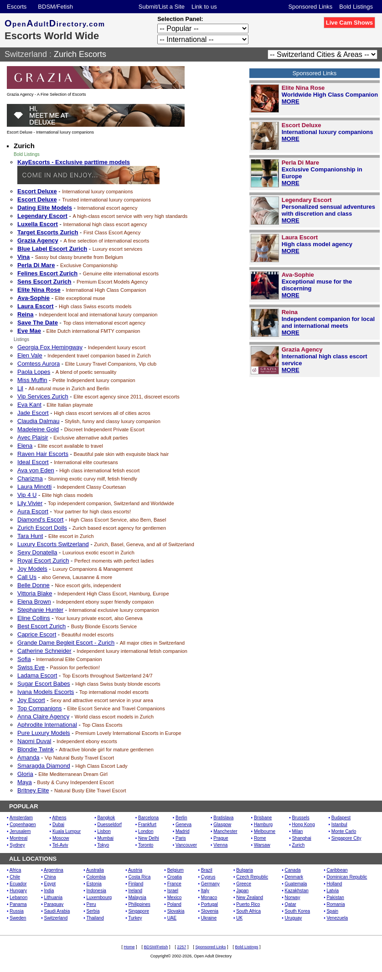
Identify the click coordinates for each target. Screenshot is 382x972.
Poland (174, 904)
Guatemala (296, 883)
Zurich (298, 845)
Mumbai (105, 838)
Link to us (204, 6)
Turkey (135, 917)
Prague (220, 838)
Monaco (209, 897)
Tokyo (103, 845)
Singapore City (346, 838)
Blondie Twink (35, 749)
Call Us (26, 577)
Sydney (17, 845)
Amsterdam (21, 817)
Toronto (145, 845)
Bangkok (106, 817)
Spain (332, 911)
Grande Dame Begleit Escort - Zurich (65, 642)
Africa (15, 870)
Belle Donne (33, 585)
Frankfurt (147, 824)
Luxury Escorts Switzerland (53, 544)
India (49, 890)
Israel (172, 890)
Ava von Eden (35, 470)
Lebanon (18, 897)
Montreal (18, 838)
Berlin (181, 817)
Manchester (225, 831)
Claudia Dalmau (38, 421)
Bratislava (223, 817)
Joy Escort (31, 700)
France (174, 883)
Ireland (135, 890)
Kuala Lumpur (66, 831)
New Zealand (249, 897)
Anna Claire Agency (43, 716)
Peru (91, 904)
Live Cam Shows (349, 22)
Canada (293, 870)
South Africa (248, 911)
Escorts (16, 6)
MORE (290, 101)
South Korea (297, 911)
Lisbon (103, 831)
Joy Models (32, 568)
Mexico (174, 897)
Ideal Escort (33, 462)
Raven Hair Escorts (42, 453)
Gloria (25, 773)
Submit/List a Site (162, 6)
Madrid (183, 831)
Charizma (30, 478)
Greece (243, 883)
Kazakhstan (297, 890)
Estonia (94, 883)
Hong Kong (303, 824)
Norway (292, 897)
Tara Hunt (30, 536)
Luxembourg (99, 897)
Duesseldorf (109, 824)
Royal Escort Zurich (43, 560)
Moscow (60, 838)
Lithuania (53, 897)
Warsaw (262, 845)
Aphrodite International (47, 724)
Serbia (93, 911)
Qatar (290, 904)
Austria (135, 870)
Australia (95, 870)
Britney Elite (33, 790)
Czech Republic (252, 876)
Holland (334, 883)
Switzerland (26, 54)
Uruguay (293, 917)
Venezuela (337, 917)
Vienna (220, 845)
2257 (181, 947)
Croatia (174, 876)
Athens (59, 817)
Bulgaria (244, 870)
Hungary (18, 890)
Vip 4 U (26, 494)
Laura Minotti (34, 486)
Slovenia (209, 911)
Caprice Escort (36, 634)
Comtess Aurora (38, 363)
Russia (17, 911)
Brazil (206, 870)
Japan (242, 890)
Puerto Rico (248, 904)
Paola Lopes (33, 371)
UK (239, 917)
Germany (210, 883)
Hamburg (263, 824)
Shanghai (301, 838)
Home (129, 947)
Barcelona (148, 817)
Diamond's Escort (40, 519)
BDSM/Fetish (55, 6)
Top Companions (39, 708)
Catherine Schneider (44, 650)
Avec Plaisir (32, 437)
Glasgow (222, 824)
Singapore (138, 911)
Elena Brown (34, 601)
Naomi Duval (34, 741)
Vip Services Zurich (42, 396)
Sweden (18, 917)
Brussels (300, 817)
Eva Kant (29, 404)
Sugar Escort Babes (43, 683)
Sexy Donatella (37, 552)
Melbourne (264, 831)
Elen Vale (29, 355)
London (145, 831)
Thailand (94, 917)
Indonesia (96, 890)
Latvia (332, 890)
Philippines (139, 904)
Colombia (96, 876)
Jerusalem (20, 831)
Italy (205, 890)
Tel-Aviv (60, 845)
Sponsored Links (310, 6)
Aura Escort (32, 511)
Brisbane (263, 817)
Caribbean (336, 870)
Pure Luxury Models (43, 732)
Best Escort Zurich (41, 626)
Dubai (58, 824)
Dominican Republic (346, 876)
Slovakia (176, 911)
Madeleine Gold (38, 429)
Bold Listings (356, 6)
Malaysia (137, 897)
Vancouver (186, 845)
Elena (24, 445)
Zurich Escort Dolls (42, 527)
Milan (297, 831)
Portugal (209, 904)
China (50, 876)
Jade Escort (33, 412)
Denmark (294, 876)
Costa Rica (139, 876)
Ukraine (209, 917)
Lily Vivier (29, 503)
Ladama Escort (37, 675)
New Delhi (148, 838)
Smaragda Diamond (43, 765)
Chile (15, 876)
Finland (135, 883)
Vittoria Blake (34, 593)
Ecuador (18, 883)
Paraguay (54, 904)
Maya (24, 782)
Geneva (183, 824)
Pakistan (335, 897)
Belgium (175, 870)
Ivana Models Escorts (45, 691)
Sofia (24, 659)
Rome (260, 838)
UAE (172, 917)
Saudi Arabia (57, 911)
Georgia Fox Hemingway (50, 347)
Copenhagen (23, 824)
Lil (20, 388)
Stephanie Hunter (40, 609)
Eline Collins (33, 618)
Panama (18, 904)
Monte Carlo (343, 831)
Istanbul (339, 824)
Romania (335, 904)
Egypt (50, 883)
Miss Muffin (32, 380)
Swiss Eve (31, 667)
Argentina (53, 870)
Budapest (341, 817)
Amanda (28, 757)
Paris (181, 838)
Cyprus (208, 876)
